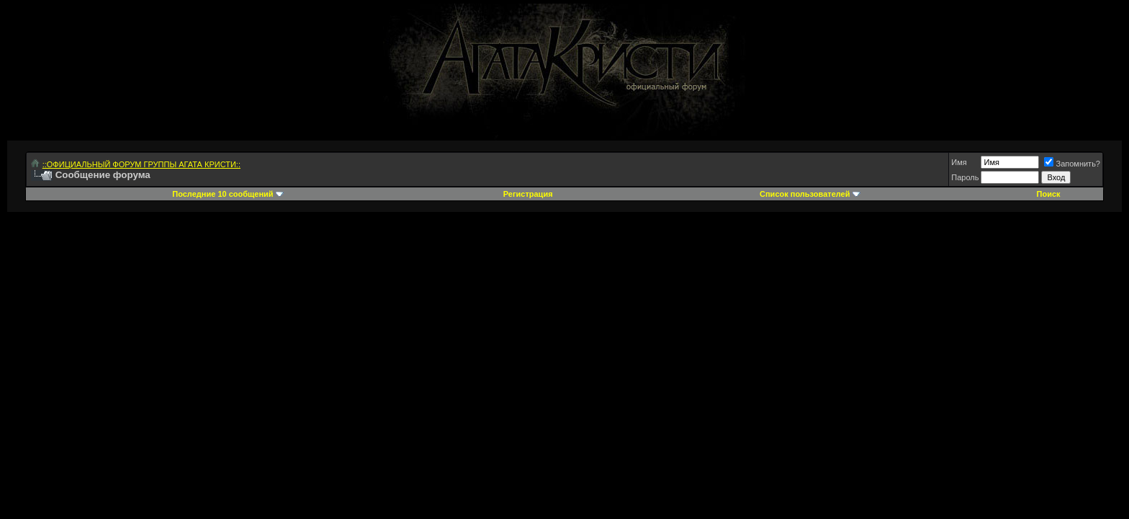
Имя (958, 162)
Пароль (965, 177)
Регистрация (528, 194)
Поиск (1049, 194)
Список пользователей (805, 194)
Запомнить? (1072, 163)
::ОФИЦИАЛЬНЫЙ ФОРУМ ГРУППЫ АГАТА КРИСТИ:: (141, 164)
